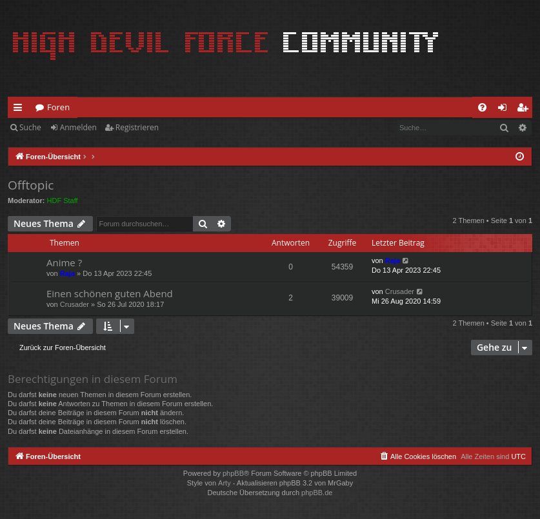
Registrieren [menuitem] (525, 109)
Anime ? (64, 262)
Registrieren (137, 127)
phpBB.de (316, 492)
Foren (58, 107)
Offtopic (31, 185)
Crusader (74, 304)
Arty (224, 483)
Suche (30, 127)
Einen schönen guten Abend (109, 293)
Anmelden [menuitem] (505, 109)
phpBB (233, 473)
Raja (67, 273)
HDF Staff (62, 200)
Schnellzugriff (20, 109)
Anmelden (78, 127)
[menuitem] (482, 107)
